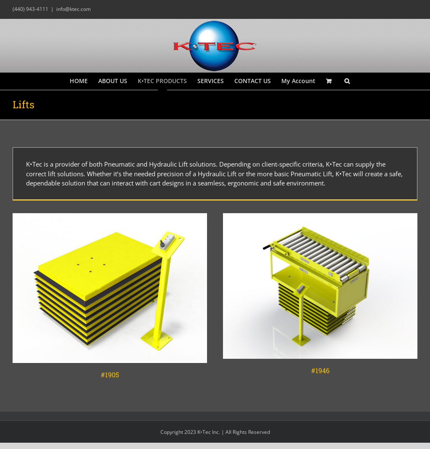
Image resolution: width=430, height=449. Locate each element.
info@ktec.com (73, 9)
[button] (347, 81)
